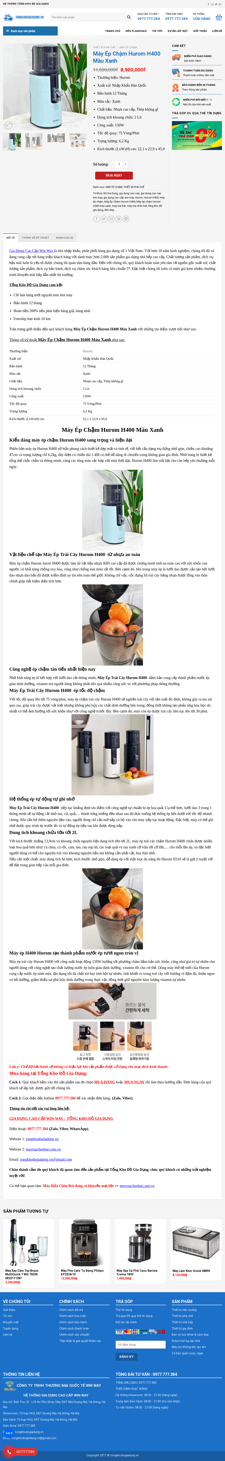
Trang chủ (112, 30)
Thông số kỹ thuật (35, 237)
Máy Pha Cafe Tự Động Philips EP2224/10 (82, 1272)
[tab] (10, 237)
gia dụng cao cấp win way (118, 197)
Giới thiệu (200, 30)
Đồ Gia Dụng (110, 193)
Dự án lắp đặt (178, 30)
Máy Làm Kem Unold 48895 (191, 1271)
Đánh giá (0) (64, 237)
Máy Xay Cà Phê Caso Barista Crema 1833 (137, 1272)
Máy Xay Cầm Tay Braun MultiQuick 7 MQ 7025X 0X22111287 (21, 1274)
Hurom (139, 197)
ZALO (9, 1433)
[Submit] (128, 17)
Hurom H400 (151, 197)
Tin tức (157, 30)
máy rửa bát (119, 205)
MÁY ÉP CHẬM (128, 47)
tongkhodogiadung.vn (29, 1432)
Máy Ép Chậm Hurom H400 (119, 201)
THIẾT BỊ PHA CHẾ (104, 47)
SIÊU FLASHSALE (136, 30)
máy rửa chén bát (137, 205)
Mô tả (10, 237)
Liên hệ (217, 30)
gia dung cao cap (129, 193)
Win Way (109, 209)
